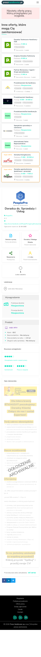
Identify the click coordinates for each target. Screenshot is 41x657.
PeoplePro (8, 216)
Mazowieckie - (21, 50)
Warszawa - (21, 120)
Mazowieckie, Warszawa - (25, 77)
